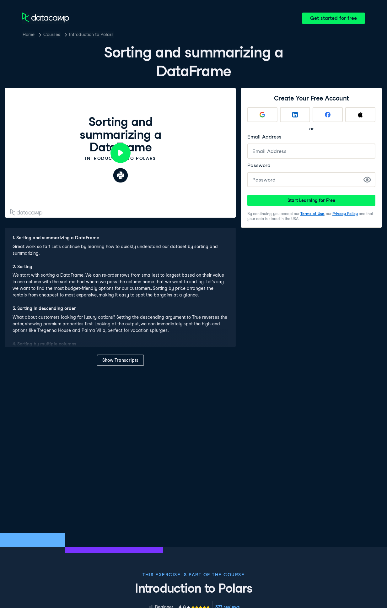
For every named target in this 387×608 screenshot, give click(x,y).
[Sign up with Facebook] (328, 114)
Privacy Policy (345, 213)
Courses (51, 34)
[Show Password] (367, 179)
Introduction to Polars (91, 34)
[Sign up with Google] (262, 114)
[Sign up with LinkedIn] (295, 114)
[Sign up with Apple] (360, 114)
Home (29, 34)
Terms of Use (312, 213)
